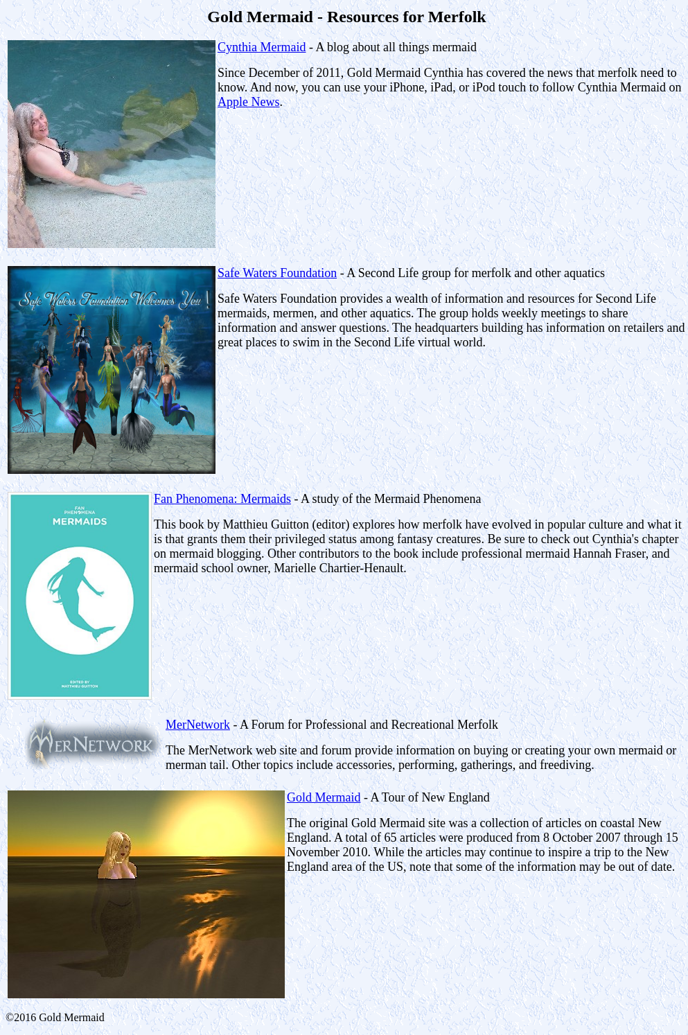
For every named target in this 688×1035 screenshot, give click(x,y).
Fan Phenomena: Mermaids (222, 499)
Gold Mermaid (323, 797)
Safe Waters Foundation (277, 273)
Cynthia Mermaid (262, 47)
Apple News (248, 102)
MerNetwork (198, 725)
